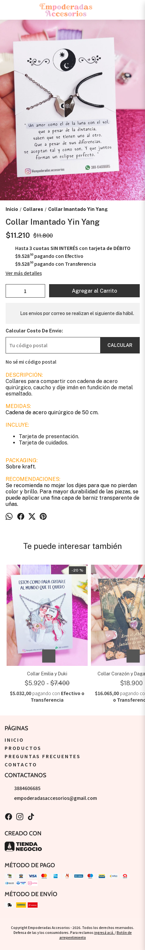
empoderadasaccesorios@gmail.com (51, 798)
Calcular (119, 345)
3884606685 (23, 788)
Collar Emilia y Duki (47, 673)
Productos (23, 748)
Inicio (14, 739)
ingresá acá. (104, 932)
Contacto (21, 764)
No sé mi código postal (31, 361)
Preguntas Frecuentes (43, 756)
